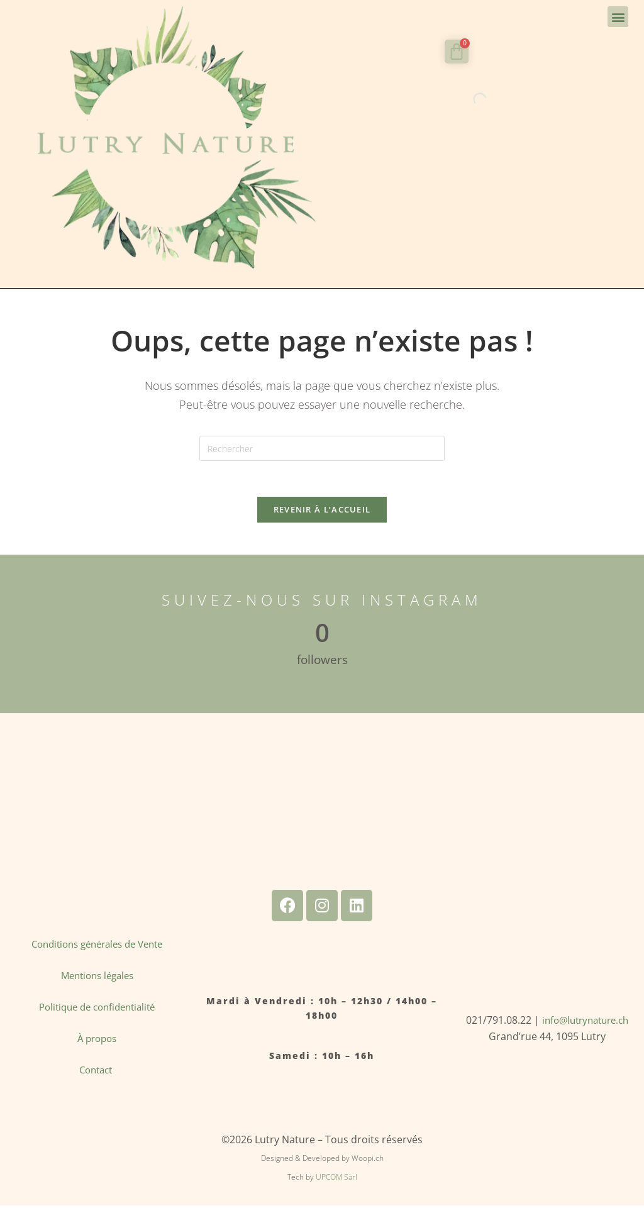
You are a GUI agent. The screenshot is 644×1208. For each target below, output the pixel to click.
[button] (618, 16)
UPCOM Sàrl (336, 1179)
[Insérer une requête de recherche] (322, 448)
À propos (97, 1041)
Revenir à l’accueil (322, 512)
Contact (97, 1072)
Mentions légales (97, 978)
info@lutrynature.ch (585, 1022)
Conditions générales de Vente (97, 946)
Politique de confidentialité (96, 1009)
